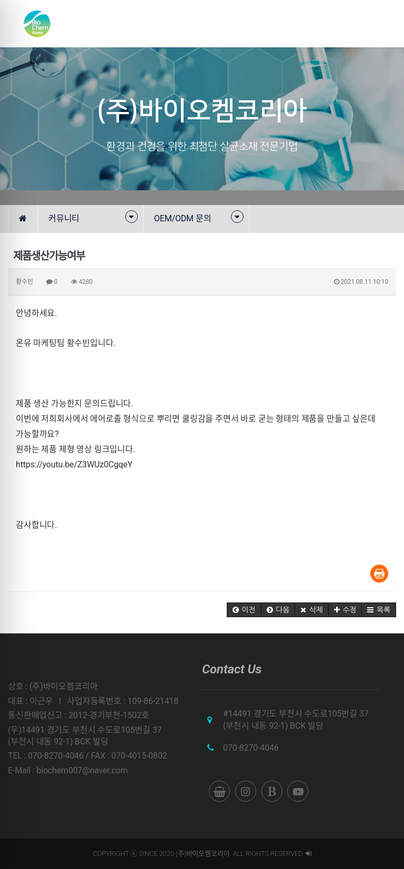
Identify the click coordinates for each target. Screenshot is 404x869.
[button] (244, 609)
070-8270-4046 (251, 748)
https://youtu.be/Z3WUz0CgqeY (74, 464)
